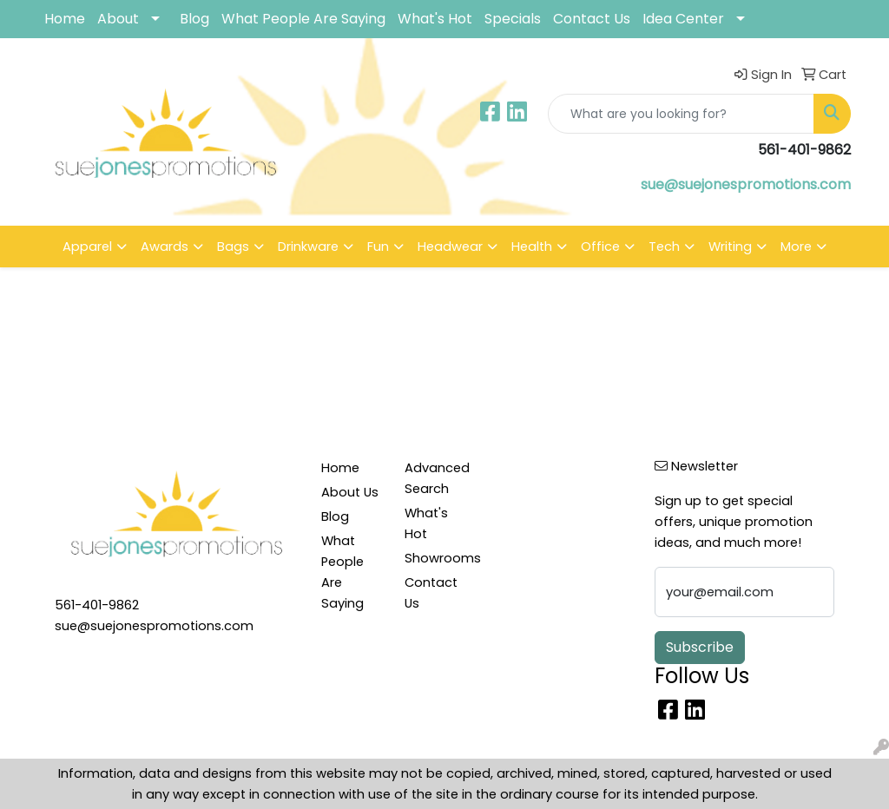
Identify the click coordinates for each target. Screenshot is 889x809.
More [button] (796, 246)
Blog (194, 19)
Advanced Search (436, 478)
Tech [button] (664, 246)
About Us (350, 492)
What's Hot (435, 19)
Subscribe (700, 647)
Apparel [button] (87, 246)
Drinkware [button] (308, 246)
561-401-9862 (97, 605)
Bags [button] (233, 246)
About (118, 19)
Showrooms (436, 558)
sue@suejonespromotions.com (746, 184)
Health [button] (531, 246)
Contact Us (591, 19)
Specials (512, 19)
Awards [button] (164, 246)
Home (64, 19)
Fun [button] (378, 246)
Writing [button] (730, 246)
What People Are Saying (303, 19)
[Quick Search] (681, 114)
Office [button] (600, 246)
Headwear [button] (450, 246)
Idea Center (683, 19)
